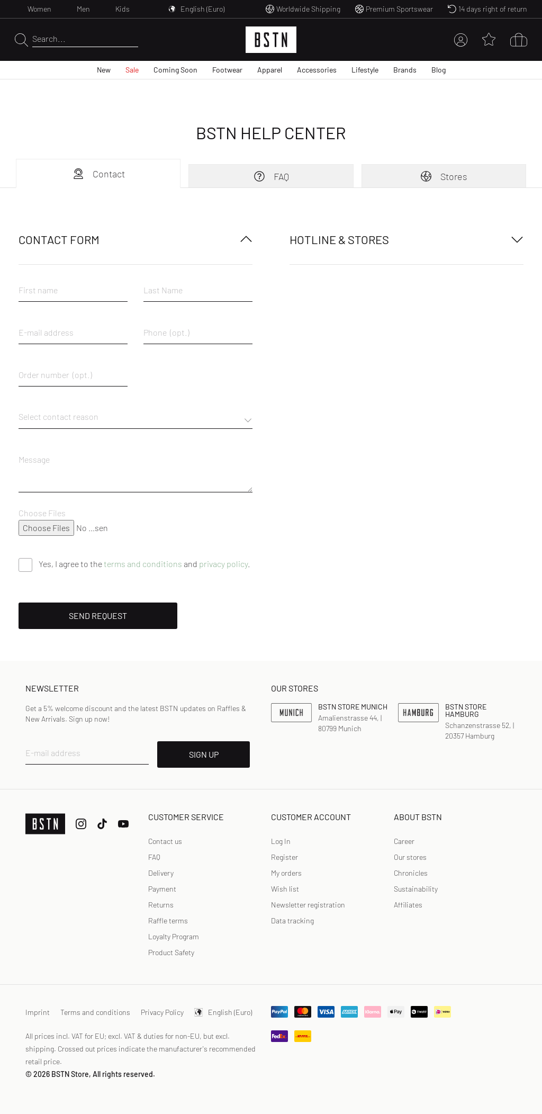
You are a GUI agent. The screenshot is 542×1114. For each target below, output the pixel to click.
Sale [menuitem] (132, 69)
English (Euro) (223, 1012)
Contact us (165, 841)
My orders (286, 872)
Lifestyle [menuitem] (364, 69)
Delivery (161, 872)
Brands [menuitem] (405, 69)
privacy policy (223, 564)
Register (284, 856)
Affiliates (408, 904)
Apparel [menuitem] (269, 69)
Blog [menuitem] (438, 69)
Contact (98, 173)
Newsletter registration (308, 904)
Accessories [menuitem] (317, 69)
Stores (443, 176)
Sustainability (416, 888)
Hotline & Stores (406, 239)
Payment (162, 888)
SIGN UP (204, 754)
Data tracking (292, 920)
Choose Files (42, 513)
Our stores (410, 856)
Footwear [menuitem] (227, 69)
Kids (122, 8)
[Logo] (271, 39)
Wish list (285, 888)
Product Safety (171, 952)
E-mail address (46, 332)
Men (83, 8)
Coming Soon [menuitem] (175, 69)
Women (39, 8)
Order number (44, 375)
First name (38, 290)
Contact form (135, 239)
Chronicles (411, 872)
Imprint (37, 1012)
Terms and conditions (95, 1012)
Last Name (163, 290)
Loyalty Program (173, 936)
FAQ (271, 176)
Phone (155, 332)
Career (404, 841)
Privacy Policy (162, 1012)
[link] (281, 841)
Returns (161, 904)
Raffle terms (168, 920)
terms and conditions (143, 564)
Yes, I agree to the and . (144, 564)
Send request (98, 615)
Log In (281, 841)
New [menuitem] (104, 69)
